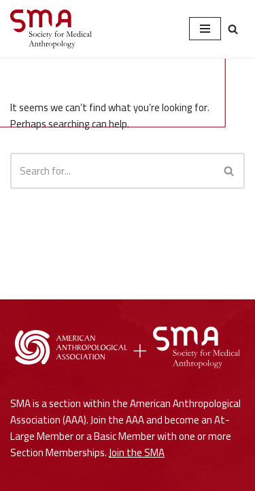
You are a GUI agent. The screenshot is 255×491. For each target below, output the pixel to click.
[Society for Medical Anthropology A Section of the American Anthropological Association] (51, 29)
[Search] (233, 29)
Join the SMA (137, 452)
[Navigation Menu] (205, 28)
